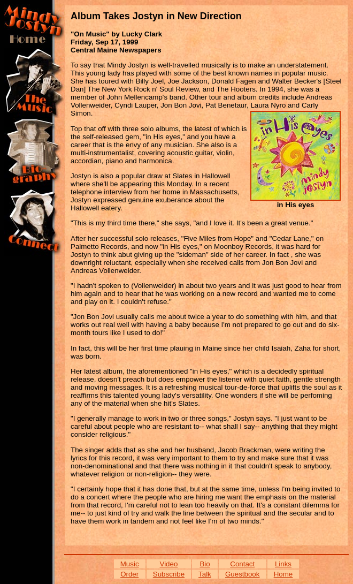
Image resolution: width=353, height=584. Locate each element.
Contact (242, 564)
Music (129, 564)
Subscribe (169, 574)
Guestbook (242, 574)
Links (283, 564)
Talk (204, 574)
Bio (204, 564)
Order (129, 574)
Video (169, 564)
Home (283, 574)
